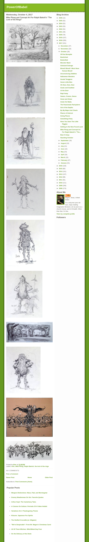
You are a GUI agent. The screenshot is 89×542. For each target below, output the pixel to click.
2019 (61, 37)
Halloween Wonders (67, 76)
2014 (61, 171)
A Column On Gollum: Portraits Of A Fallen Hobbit (29, 506)
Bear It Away (64, 135)
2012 (61, 177)
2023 (61, 26)
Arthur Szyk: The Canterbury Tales (23, 502)
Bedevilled (64, 60)
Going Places (65, 116)
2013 (61, 174)
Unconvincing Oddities (68, 74)
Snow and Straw (66, 99)
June (63, 149)
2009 (61, 185)
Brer (69, 195)
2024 (61, 23)
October (64, 51)
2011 (61, 180)
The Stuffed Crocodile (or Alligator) (23, 520)
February (64, 160)
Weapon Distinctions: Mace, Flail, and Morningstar (29, 493)
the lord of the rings (42, 466)
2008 (61, 188)
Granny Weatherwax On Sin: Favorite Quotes (27, 497)
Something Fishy (66, 119)
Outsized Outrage (66, 65)
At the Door (64, 90)
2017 (61, 43)
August (63, 143)
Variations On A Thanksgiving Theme (24, 511)
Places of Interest (66, 113)
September (65, 140)
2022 (61, 29)
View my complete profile (66, 214)
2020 (61, 35)
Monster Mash (65, 63)
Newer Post (10, 477)
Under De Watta (65, 102)
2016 (61, 166)
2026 (61, 18)
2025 (61, 21)
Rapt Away (64, 93)
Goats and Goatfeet (67, 88)
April (63, 154)
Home (30, 477)
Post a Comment (12, 474)
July (62, 146)
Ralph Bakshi (29, 466)
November (65, 49)
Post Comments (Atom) (23, 482)
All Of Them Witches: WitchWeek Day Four (26, 529)
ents (13, 466)
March (63, 157)
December (64, 46)
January (64, 163)
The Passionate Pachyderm (70, 105)
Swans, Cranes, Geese (68, 96)
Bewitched (64, 57)
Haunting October (66, 138)
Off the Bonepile (66, 54)
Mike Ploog (19, 466)
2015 (61, 168)
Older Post (49, 477)
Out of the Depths (66, 107)
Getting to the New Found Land (71, 127)
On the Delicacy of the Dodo (21, 534)
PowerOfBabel (17, 7)
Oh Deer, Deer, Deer (67, 85)
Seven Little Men (66, 82)
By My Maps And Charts (68, 110)
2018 (61, 40)
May (62, 152)
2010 (61, 183)
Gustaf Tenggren (66, 79)
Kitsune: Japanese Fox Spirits (22, 515)
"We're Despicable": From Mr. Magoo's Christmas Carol (31, 524)
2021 (61, 32)
